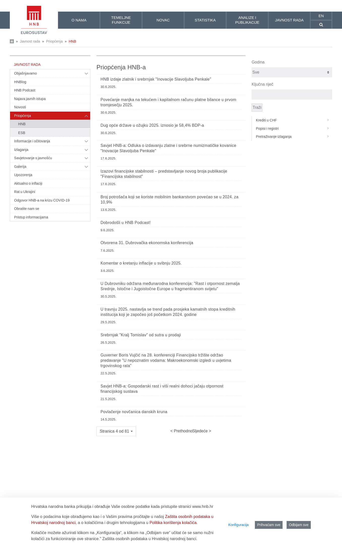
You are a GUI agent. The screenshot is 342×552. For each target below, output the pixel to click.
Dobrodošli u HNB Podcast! (125, 222)
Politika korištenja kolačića (173, 523)
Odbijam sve (299, 525)
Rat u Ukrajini (24, 192)
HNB (72, 41)
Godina (258, 62)
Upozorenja (23, 175)
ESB (21, 133)
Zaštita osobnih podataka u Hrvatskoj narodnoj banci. (149, 539)
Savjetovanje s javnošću (33, 158)
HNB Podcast (24, 90)
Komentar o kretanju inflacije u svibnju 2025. (141, 263)
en (321, 16)
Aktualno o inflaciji (28, 183)
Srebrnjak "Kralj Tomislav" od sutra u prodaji (140, 335)
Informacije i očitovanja (32, 141)
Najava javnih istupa (30, 99)
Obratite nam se (26, 209)
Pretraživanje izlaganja (294, 137)
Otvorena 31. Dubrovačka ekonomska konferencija (146, 243)
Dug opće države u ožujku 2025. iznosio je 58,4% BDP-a (152, 125)
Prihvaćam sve (268, 525)
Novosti (20, 107)
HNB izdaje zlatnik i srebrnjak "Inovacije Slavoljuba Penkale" (155, 79)
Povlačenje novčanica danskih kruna (133, 412)
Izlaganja (21, 150)
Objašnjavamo (25, 73)
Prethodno (182, 431)
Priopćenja (54, 41)
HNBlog (20, 82)
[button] (116, 431)
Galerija (20, 167)
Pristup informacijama (31, 217)
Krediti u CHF (294, 120)
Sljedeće (200, 431)
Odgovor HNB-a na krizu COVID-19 (42, 200)
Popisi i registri (294, 128)
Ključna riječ (262, 84)
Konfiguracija (238, 525)
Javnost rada (30, 41)
